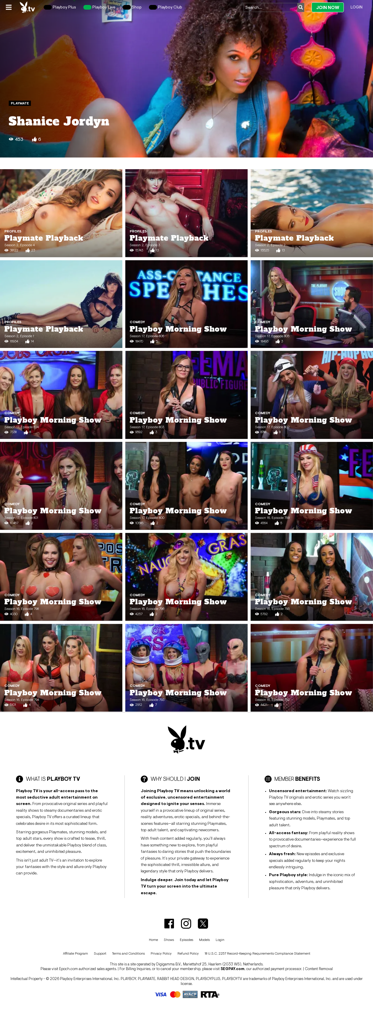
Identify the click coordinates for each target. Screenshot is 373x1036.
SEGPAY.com (232, 969)
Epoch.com (68, 969)
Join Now (327, 7)
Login (357, 7)
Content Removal (319, 969)
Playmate (20, 103)
